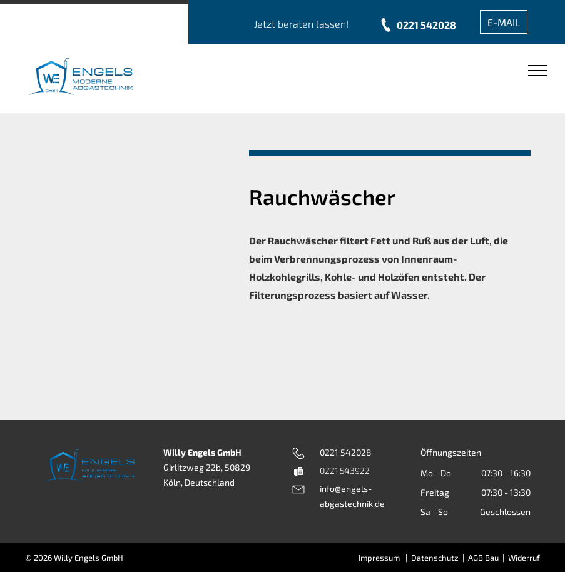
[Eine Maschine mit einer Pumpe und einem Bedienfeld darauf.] (203, 209)
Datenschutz (435, 558)
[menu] (537, 70)
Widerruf (524, 558)
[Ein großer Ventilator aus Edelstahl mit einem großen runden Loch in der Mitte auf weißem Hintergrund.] (109, 322)
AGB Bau (483, 558)
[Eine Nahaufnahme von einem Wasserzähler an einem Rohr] (155, 209)
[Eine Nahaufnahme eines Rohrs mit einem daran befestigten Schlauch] (109, 209)
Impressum (379, 558)
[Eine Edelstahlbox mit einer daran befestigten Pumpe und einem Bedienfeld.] (61, 209)
